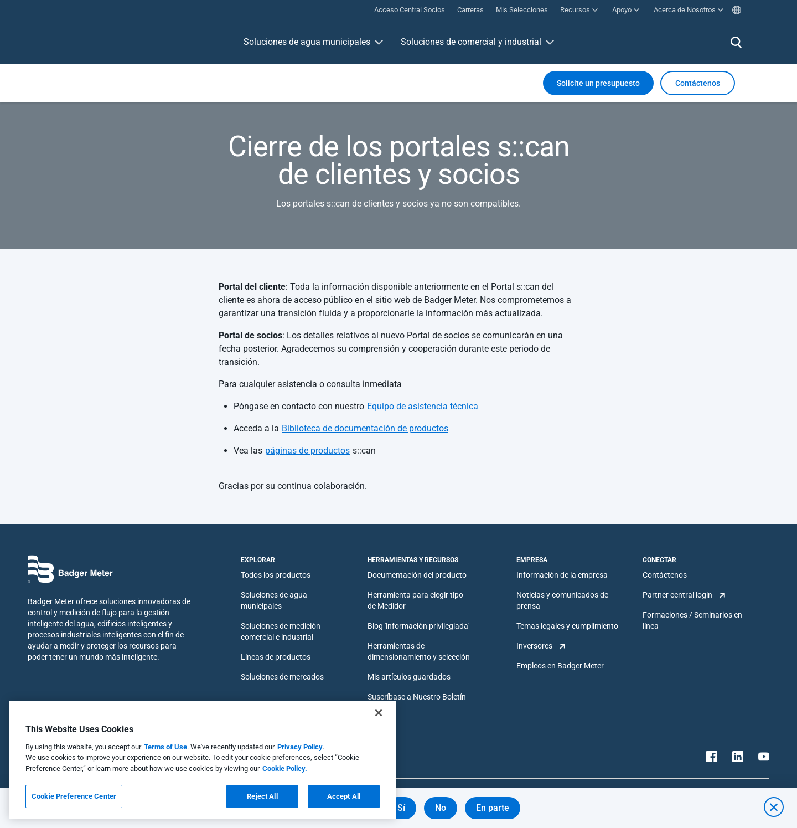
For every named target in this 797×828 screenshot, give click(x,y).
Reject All (262, 796)
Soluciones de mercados (282, 676)
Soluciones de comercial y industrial (471, 42)
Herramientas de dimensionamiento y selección (419, 651)
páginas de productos (307, 450)
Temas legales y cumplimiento (567, 625)
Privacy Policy (300, 747)
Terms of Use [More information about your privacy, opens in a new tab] (165, 747)
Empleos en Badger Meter (560, 665)
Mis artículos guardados (409, 676)
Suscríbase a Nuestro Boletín (417, 696)
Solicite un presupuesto (598, 83)
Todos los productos (275, 574)
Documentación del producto (417, 574)
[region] (202, 760)
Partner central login (677, 594)
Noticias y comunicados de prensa (562, 600)
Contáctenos (665, 574)
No (440, 808)
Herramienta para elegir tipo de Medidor (415, 600)
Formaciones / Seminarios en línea (692, 620)
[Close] (378, 713)
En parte (492, 808)
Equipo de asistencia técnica (422, 406)
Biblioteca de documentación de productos (365, 428)
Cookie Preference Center (74, 796)
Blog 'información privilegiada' (418, 625)
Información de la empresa (562, 574)
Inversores (534, 645)
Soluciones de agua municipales (307, 42)
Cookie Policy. (284, 768)
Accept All (343, 796)
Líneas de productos (275, 656)
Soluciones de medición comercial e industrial (280, 631)
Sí (401, 808)
